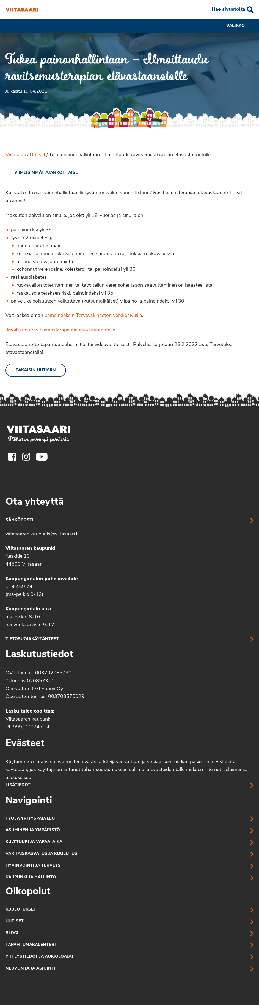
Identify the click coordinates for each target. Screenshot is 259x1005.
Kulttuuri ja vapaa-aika (33, 842)
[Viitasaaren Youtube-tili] (42, 457)
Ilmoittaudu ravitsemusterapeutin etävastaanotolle (60, 330)
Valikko (240, 26)
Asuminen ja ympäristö (32, 830)
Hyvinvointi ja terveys (32, 866)
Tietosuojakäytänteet (32, 639)
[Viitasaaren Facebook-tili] (12, 457)
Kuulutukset (20, 910)
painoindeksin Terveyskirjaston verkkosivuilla (93, 315)
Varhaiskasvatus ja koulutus (41, 854)
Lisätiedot (18, 785)
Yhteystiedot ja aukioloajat (39, 957)
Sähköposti (19, 520)
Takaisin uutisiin (36, 370)
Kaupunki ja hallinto (30, 877)
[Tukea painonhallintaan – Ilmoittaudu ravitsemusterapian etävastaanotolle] (21, 10)
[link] (43, 173)
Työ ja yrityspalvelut (31, 819)
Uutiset (37, 155)
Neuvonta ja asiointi (30, 969)
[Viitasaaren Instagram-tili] (26, 457)
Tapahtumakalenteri (30, 945)
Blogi (11, 933)
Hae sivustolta (228, 9)
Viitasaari (15, 155)
